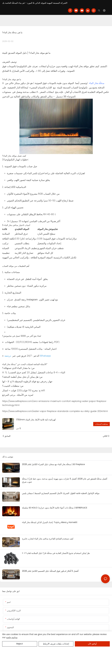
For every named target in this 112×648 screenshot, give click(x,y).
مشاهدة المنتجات (101, 424)
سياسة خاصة (11, 637)
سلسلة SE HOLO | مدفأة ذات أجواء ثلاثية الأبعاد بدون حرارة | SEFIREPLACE (54, 507)
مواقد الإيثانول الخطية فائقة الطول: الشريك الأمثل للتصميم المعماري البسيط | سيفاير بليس (61, 493)
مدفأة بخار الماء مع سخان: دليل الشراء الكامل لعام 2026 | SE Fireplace (53, 464)
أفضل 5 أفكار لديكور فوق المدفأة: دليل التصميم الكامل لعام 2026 (50, 571)
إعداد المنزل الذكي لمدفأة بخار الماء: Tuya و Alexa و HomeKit (49, 522)
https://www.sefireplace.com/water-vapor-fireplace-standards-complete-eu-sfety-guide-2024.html (55, 411)
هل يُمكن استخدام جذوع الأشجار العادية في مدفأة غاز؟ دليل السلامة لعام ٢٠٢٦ (56, 553)
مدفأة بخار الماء (96, 83)
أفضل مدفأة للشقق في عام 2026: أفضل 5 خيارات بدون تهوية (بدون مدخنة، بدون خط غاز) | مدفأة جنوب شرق (64, 480)
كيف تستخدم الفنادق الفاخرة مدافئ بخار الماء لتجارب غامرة (47, 538)
